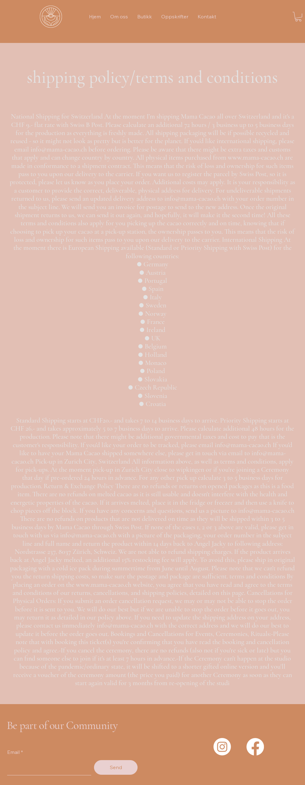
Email (13, 752)
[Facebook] (255, 746)
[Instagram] (222, 746)
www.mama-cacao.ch (255, 157)
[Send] (116, 767)
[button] (298, 16)
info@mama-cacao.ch (58, 149)
